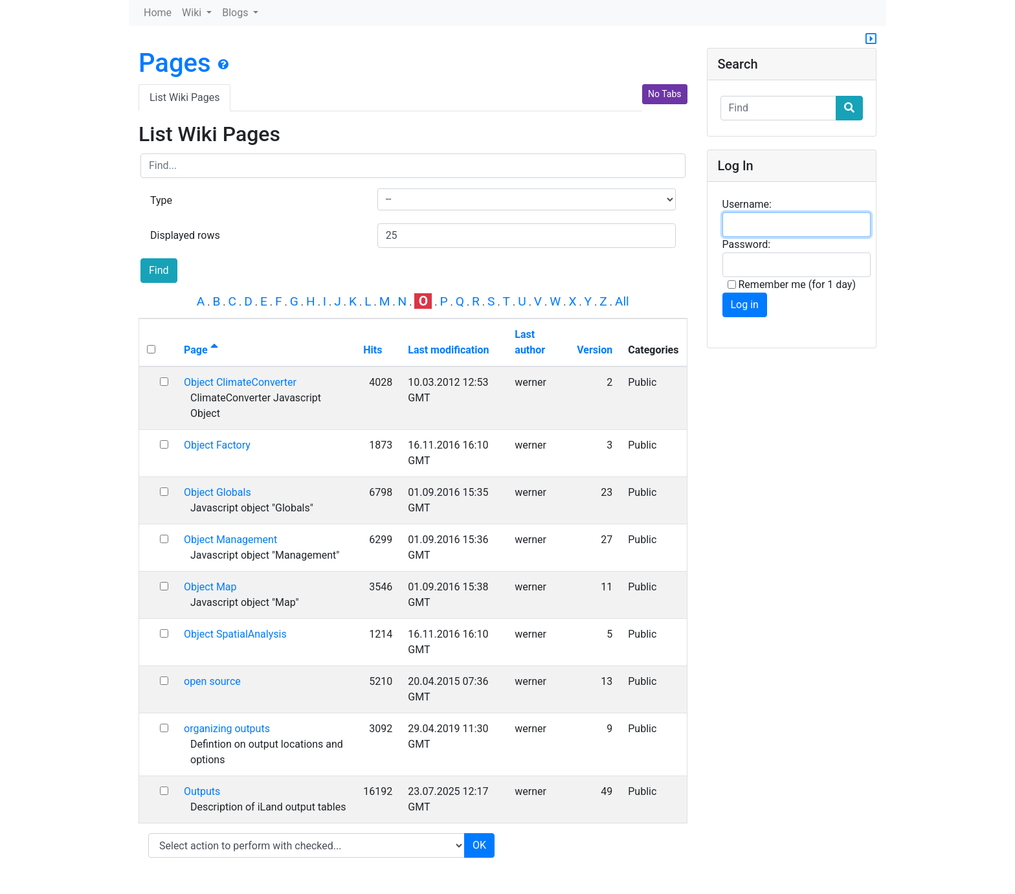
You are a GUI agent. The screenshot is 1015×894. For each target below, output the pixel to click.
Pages (175, 63)
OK (479, 845)
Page (201, 350)
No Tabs (664, 94)
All (622, 301)
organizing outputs (227, 728)
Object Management (230, 539)
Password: (746, 244)
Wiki (193, 12)
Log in (745, 304)
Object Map (210, 587)
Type (161, 200)
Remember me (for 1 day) (792, 284)
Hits (372, 350)
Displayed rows (185, 235)
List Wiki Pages (184, 97)
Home (158, 12)
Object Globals (217, 492)
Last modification (448, 350)
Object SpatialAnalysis (235, 634)
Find (159, 270)
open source (212, 681)
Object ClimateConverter (240, 382)
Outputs (202, 791)
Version (594, 350)
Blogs (236, 12)
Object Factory (217, 445)
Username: (747, 204)
